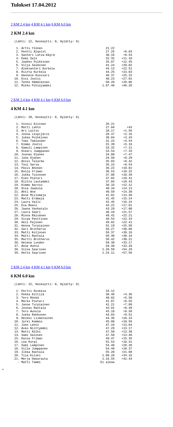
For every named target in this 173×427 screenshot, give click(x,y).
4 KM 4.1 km (40, 24)
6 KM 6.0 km (61, 24)
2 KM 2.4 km (20, 24)
